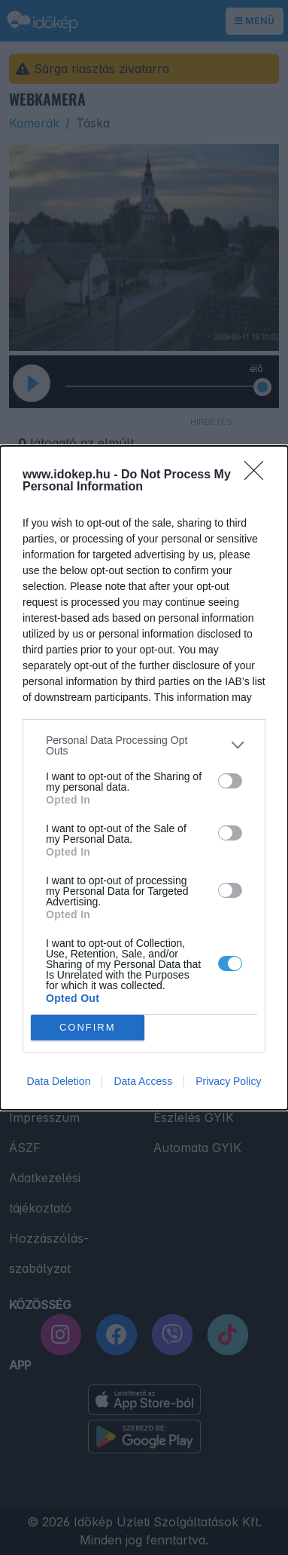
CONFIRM (87, 1027)
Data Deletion (59, 1081)
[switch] (230, 780)
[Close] (258, 475)
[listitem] (144, 745)
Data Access (143, 1081)
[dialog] (144, 778)
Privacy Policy (228, 1081)
